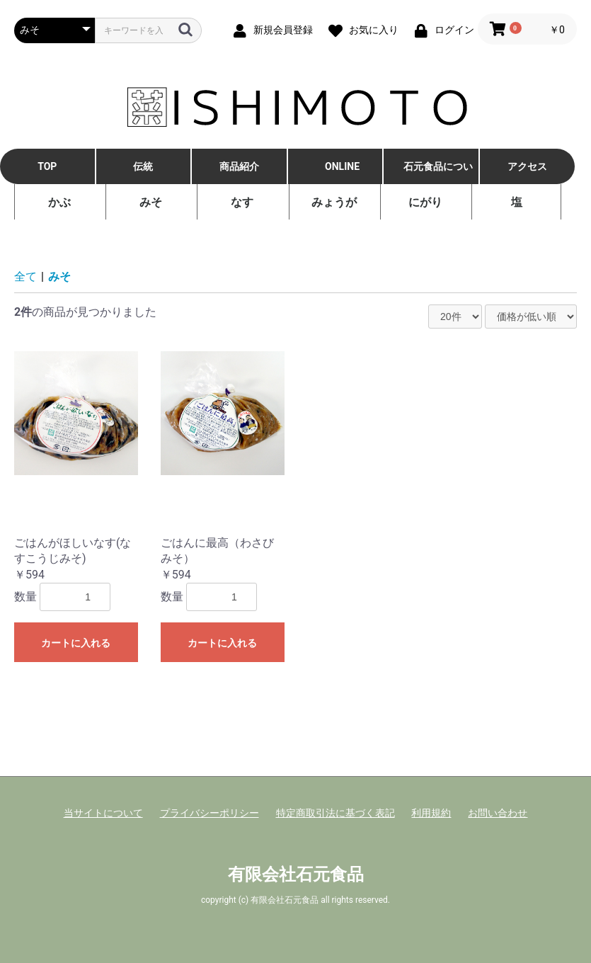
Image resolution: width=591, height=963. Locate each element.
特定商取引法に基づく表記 (335, 813)
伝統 (143, 166)
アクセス (527, 166)
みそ (150, 202)
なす (242, 202)
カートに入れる (75, 643)
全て (25, 276)
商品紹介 (239, 166)
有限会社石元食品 (296, 874)
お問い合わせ (497, 813)
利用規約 (431, 813)
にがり (425, 202)
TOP (47, 166)
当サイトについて (103, 813)
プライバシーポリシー (209, 813)
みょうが (334, 202)
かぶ (59, 202)
